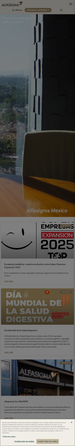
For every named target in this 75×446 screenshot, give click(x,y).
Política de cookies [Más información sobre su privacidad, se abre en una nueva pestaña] (9, 436)
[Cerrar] (71, 422)
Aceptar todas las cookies (48, 441)
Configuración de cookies (24, 441)
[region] (37, 432)
